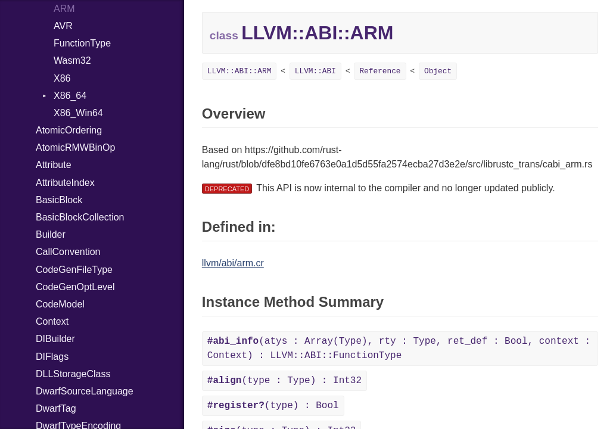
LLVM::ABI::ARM (239, 71)
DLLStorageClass (73, 374)
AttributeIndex (65, 183)
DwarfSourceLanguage (84, 391)
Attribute (53, 165)
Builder (51, 234)
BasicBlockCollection (80, 217)
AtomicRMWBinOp (75, 147)
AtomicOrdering (69, 130)
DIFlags (52, 357)
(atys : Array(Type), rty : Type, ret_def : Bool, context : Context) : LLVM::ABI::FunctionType (398, 348)
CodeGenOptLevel (75, 287)
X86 (62, 78)
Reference (379, 71)
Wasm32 (72, 60)
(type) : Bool (273, 405)
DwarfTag (56, 408)
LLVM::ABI (315, 71)
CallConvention (68, 252)
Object (438, 71)
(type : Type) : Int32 (284, 380)
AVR (63, 26)
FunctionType (82, 43)
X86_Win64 (78, 113)
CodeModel (60, 304)
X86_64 (70, 96)
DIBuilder (55, 339)
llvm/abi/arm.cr (233, 263)
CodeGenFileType (74, 270)
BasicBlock (59, 200)
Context (52, 321)
